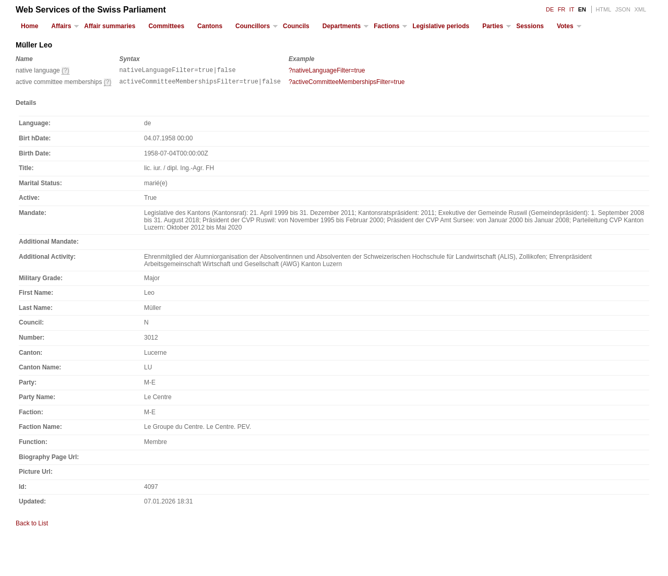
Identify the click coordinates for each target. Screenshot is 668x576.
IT (572, 9)
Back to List (32, 526)
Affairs (61, 26)
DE (550, 9)
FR (562, 9)
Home (29, 26)
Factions (386, 26)
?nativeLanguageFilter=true (327, 70)
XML (640, 9)
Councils (296, 26)
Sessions (530, 26)
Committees (166, 26)
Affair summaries (109, 26)
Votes (565, 26)
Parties (492, 26)
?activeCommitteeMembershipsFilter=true (346, 83)
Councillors (252, 26)
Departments (342, 26)
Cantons (209, 26)
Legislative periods (440, 26)
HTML (603, 9)
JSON (622, 9)
